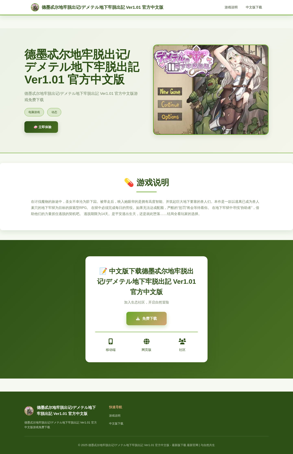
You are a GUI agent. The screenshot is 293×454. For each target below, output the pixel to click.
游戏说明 (231, 7)
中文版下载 (254, 7)
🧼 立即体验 (42, 127)
